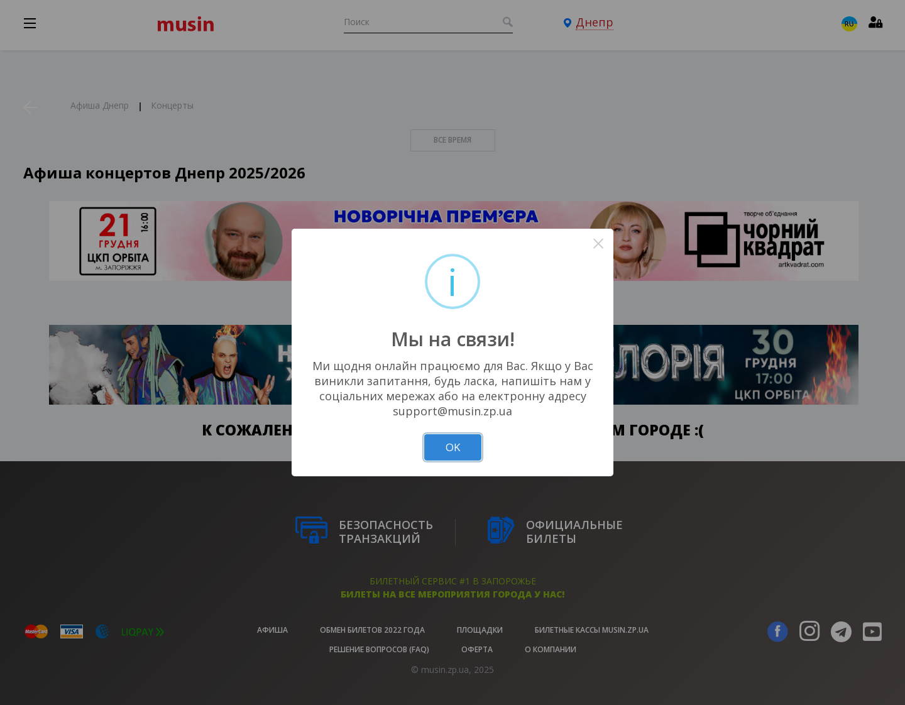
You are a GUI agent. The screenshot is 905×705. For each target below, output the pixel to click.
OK (453, 447)
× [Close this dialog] (598, 243)
